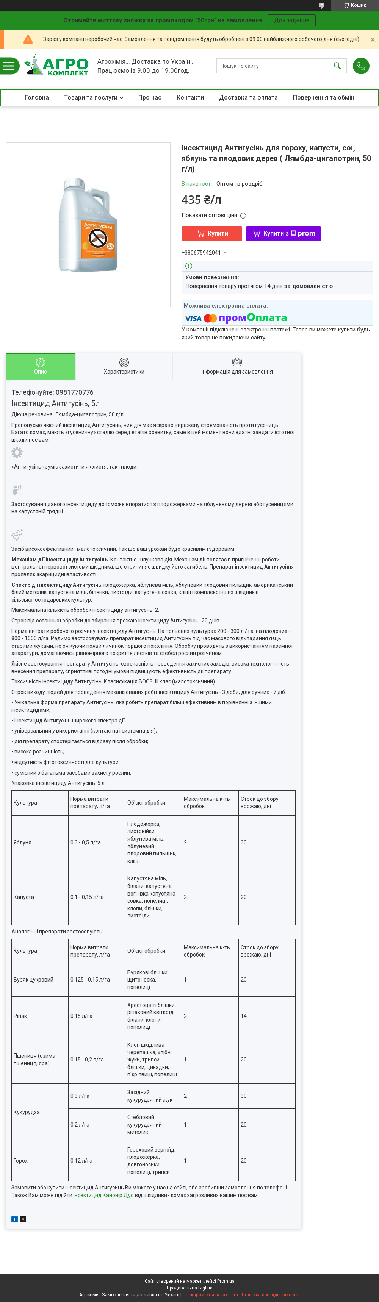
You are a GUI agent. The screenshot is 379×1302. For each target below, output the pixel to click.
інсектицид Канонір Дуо (104, 1195)
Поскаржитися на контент (210, 1294)
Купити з (289, 233)
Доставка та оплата (248, 97)
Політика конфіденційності (271, 1294)
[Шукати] (337, 66)
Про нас (149, 97)
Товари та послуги (90, 97)
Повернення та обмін (323, 97)
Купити (218, 233)
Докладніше (292, 20)
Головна (37, 97)
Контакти (190, 97)
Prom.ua (226, 1281)
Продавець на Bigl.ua (190, 1288)
